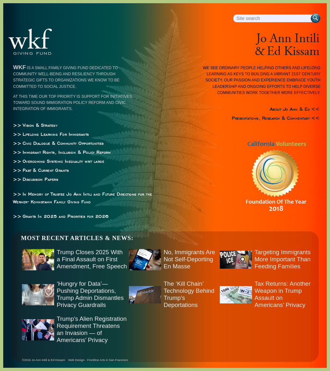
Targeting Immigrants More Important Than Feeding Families (283, 259)
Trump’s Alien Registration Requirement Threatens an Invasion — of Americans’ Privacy (92, 329)
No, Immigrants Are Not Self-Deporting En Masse (189, 259)
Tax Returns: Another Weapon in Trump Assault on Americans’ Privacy (283, 294)
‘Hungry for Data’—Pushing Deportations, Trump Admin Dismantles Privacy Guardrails (90, 294)
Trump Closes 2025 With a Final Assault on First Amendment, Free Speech (92, 259)
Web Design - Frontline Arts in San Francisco (98, 360)
